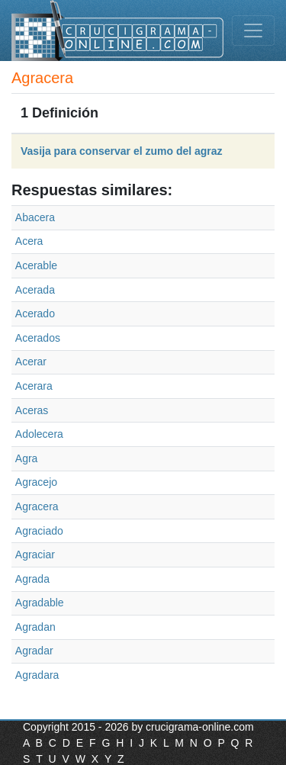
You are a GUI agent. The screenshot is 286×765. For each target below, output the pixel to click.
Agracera (37, 506)
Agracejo (36, 482)
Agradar (34, 650)
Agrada (32, 579)
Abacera (35, 217)
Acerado (35, 313)
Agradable (39, 602)
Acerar (31, 361)
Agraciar (35, 554)
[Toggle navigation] (253, 30)
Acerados (37, 338)
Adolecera (39, 434)
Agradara (37, 675)
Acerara (34, 386)
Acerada (35, 290)
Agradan (35, 627)
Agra (26, 458)
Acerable (36, 265)
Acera (29, 241)
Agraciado (39, 531)
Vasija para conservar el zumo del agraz (122, 151)
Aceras (32, 410)
